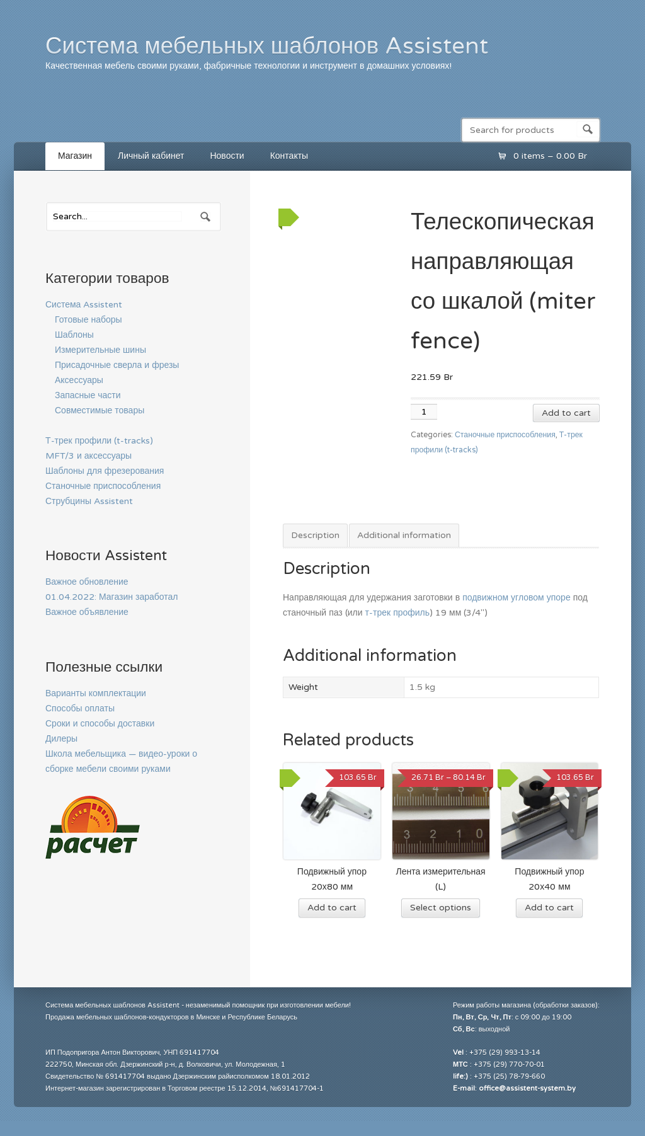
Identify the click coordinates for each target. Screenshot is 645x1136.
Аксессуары (79, 380)
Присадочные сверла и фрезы (117, 365)
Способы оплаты (80, 708)
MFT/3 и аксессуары (88, 455)
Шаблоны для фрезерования (104, 471)
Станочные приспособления (505, 435)
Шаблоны (74, 335)
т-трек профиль (397, 612)
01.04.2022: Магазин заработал (111, 597)
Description (315, 535)
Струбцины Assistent (89, 501)
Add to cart (566, 413)
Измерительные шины (100, 350)
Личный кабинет (151, 156)
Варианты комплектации (95, 693)
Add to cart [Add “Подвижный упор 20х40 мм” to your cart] (549, 907)
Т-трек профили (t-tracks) (99, 440)
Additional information (404, 535)
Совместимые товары (99, 410)
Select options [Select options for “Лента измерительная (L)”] (440, 907)
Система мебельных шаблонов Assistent (266, 46)
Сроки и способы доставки (99, 723)
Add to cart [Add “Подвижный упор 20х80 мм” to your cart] (332, 907)
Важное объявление (86, 612)
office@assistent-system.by (527, 1088)
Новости (227, 156)
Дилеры (61, 738)
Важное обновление (86, 582)
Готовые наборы (88, 319)
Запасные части (88, 395)
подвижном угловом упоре (516, 597)
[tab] (315, 536)
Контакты (289, 156)
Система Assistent (83, 304)
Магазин (75, 156)
